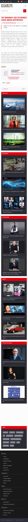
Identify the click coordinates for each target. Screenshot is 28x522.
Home (4, 456)
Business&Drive (18, 435)
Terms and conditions (8, 510)
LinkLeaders (6, 502)
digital (12, 445)
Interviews (5, 476)
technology (6, 439)
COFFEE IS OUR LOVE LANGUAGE (10, 255)
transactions (10, 435)
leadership (5, 445)
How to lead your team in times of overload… (13, 129)
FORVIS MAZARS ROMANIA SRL (9, 22)
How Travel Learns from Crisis (9, 112)
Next (24, 89)
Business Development (8, 504)
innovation (5, 442)
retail (18, 442)
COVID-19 (12, 432)
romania (13, 442)
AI (3, 435)
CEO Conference (7, 489)
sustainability (20, 432)
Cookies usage (6, 512)
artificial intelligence (16, 439)
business (5, 432)
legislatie (8, 82)
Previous (5, 89)
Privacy (5, 515)
